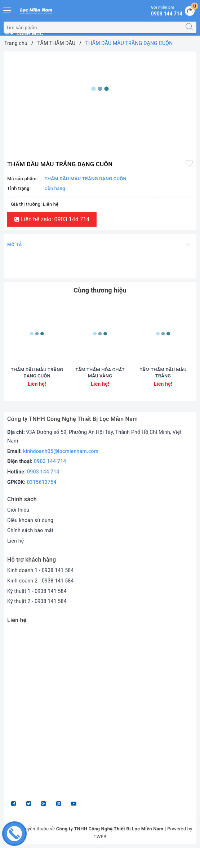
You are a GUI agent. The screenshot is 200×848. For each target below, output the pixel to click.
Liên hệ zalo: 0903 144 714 (51, 219)
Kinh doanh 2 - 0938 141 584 (40, 581)
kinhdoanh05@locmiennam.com (60, 451)
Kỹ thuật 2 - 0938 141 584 (37, 601)
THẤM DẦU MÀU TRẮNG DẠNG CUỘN (37, 372)
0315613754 (42, 482)
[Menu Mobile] (8, 9)
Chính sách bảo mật (30, 530)
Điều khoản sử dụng (30, 520)
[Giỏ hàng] (190, 11)
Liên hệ (15, 541)
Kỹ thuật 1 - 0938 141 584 (37, 591)
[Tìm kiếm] (189, 27)
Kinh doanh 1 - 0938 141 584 (40, 570)
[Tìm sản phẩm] (93, 27)
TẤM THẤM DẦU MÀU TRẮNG (163, 372)
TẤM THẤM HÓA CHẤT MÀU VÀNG (99, 372)
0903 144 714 (50, 461)
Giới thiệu (18, 510)
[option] (100, 88)
